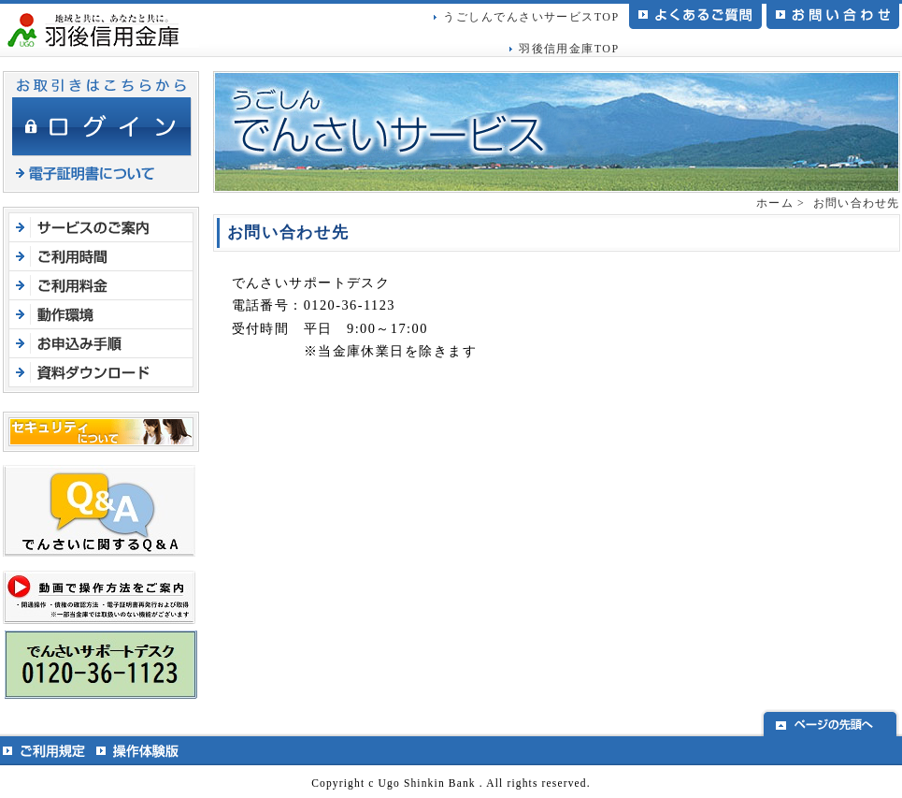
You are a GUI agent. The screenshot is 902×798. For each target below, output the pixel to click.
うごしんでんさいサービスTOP (531, 16)
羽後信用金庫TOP (569, 48)
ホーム (775, 203)
